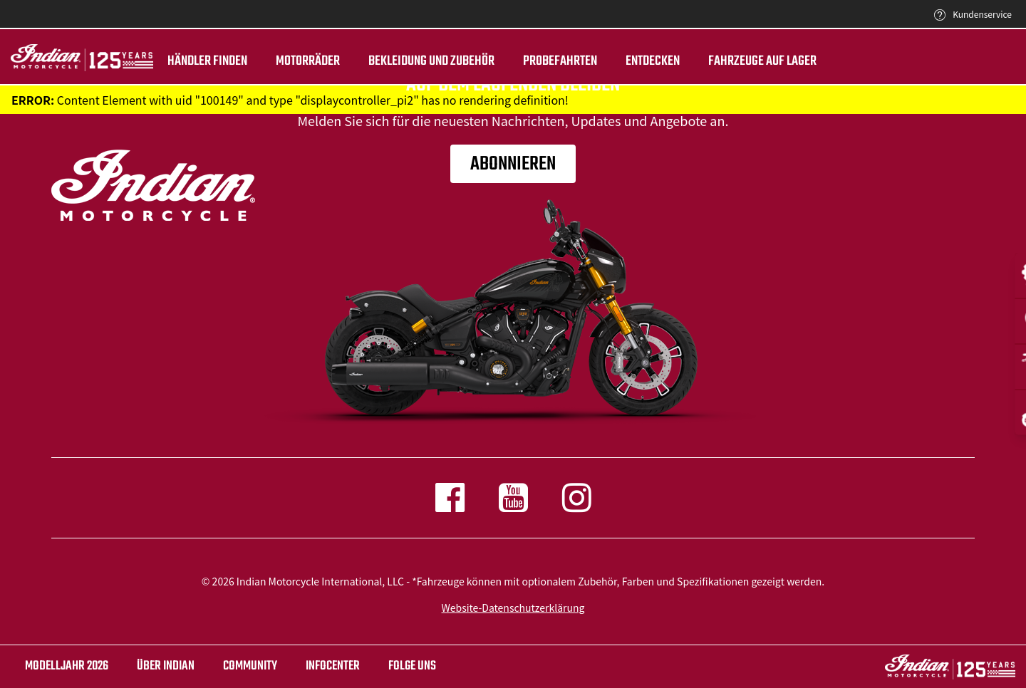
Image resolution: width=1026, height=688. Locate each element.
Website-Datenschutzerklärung (513, 607)
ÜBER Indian (166, 666)
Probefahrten (560, 61)
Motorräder (308, 61)
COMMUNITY (250, 666)
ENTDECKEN (653, 61)
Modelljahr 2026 (66, 666)
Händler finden (207, 61)
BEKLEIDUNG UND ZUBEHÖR (431, 61)
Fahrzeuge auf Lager (762, 61)
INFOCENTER (333, 666)
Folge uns (412, 666)
